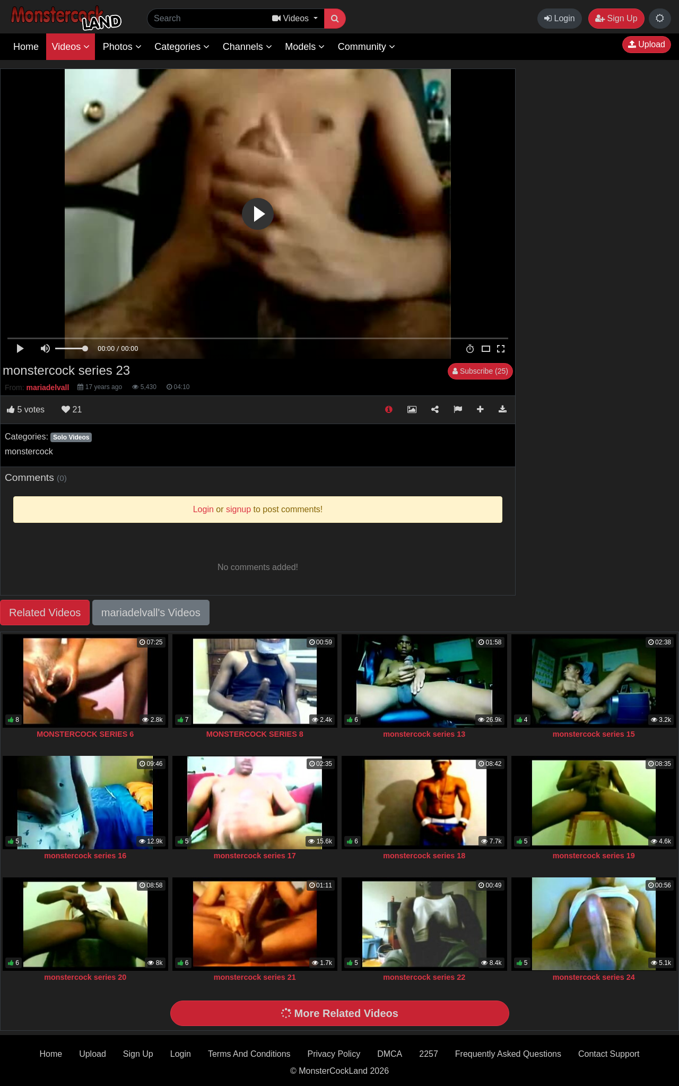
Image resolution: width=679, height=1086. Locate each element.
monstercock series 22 (424, 977)
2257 (428, 1053)
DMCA (389, 1053)
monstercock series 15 (594, 734)
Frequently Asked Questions (508, 1053)
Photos (122, 46)
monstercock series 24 (594, 977)
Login (559, 18)
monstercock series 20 (85, 977)
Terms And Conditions (249, 1053)
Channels (247, 46)
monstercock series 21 (255, 977)
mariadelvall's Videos (151, 612)
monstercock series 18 (424, 855)
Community (366, 46)
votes (26, 409)
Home (26, 46)
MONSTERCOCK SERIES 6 (85, 734)
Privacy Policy (334, 1053)
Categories (182, 46)
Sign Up (616, 18)
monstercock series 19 (594, 855)
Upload (646, 44)
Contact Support (609, 1053)
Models (305, 46)
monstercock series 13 (424, 734)
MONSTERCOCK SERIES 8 (254, 734)
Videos (70, 46)
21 (72, 409)
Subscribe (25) (480, 371)
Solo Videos (71, 437)
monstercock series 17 (255, 855)
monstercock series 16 (85, 855)
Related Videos (45, 612)
